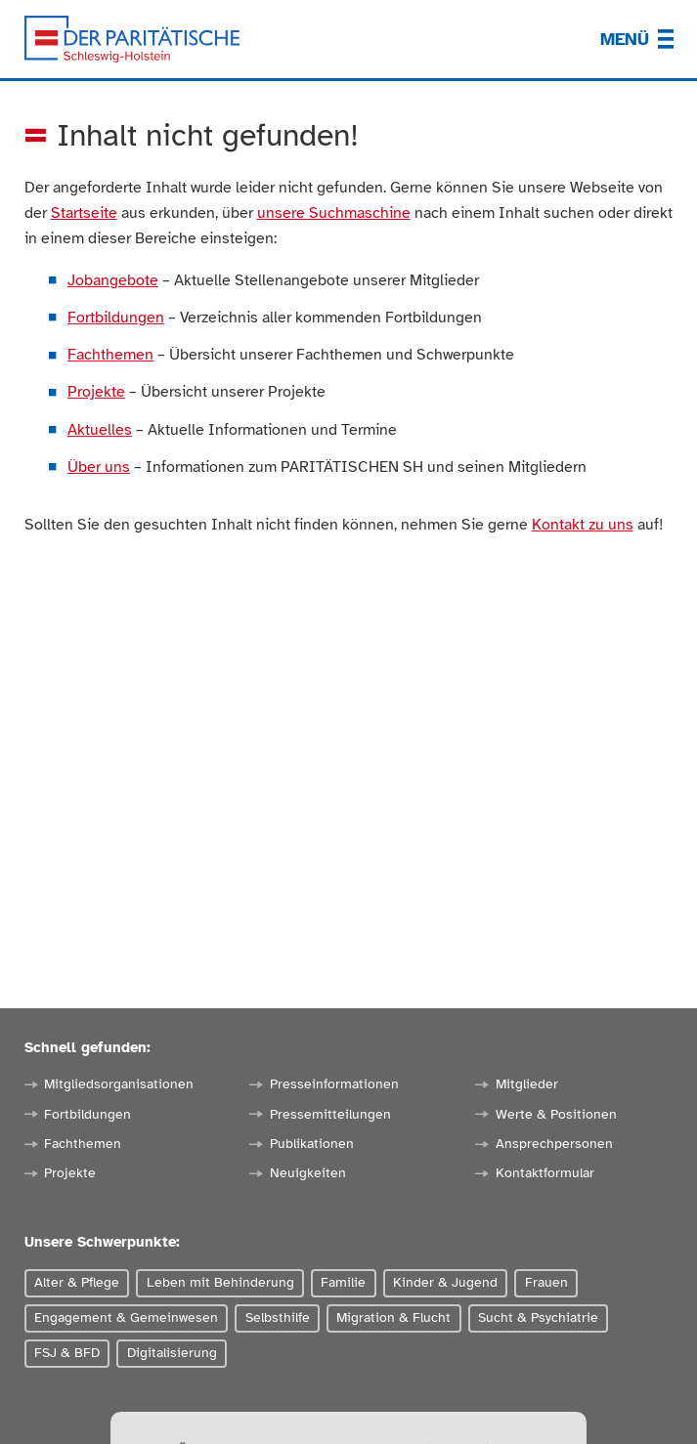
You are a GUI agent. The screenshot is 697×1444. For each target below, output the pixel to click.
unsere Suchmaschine (334, 212)
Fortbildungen (115, 317)
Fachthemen (110, 354)
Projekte (96, 391)
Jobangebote (112, 280)
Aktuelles (99, 429)
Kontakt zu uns (582, 524)
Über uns (98, 466)
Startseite (84, 212)
